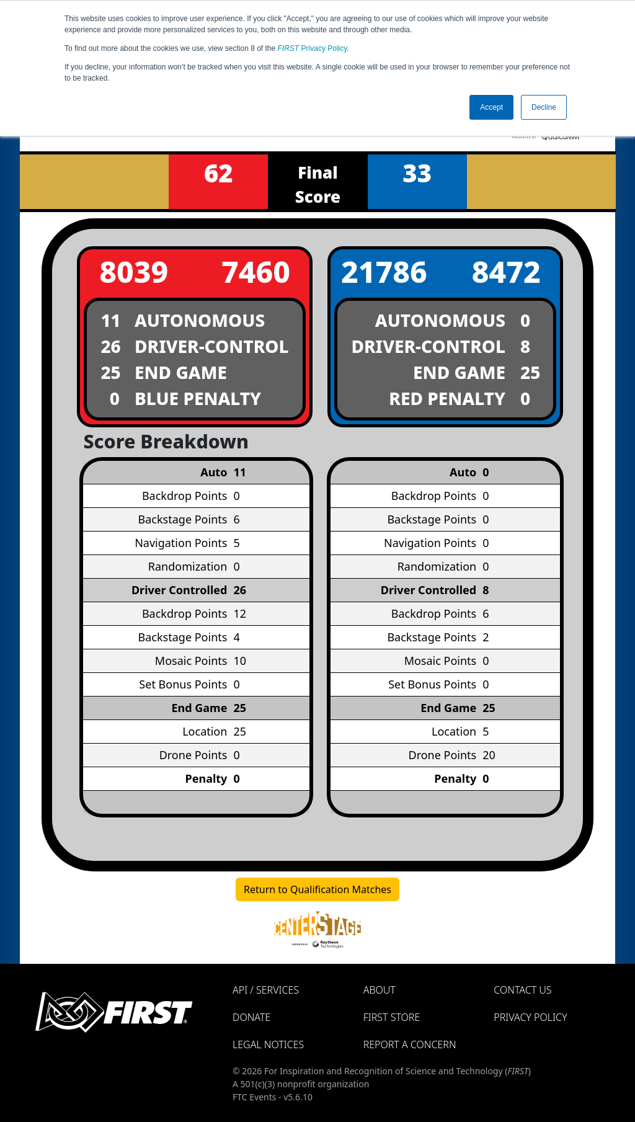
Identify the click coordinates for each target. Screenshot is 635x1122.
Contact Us (522, 990)
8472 (506, 271)
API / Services (266, 990)
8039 (133, 271)
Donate (251, 1017)
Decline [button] (543, 107)
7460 (255, 271)
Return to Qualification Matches (317, 889)
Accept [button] (491, 107)
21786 (384, 271)
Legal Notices (268, 1044)
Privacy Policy (312, 48)
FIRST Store (391, 1017)
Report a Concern (409, 1044)
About (379, 990)
